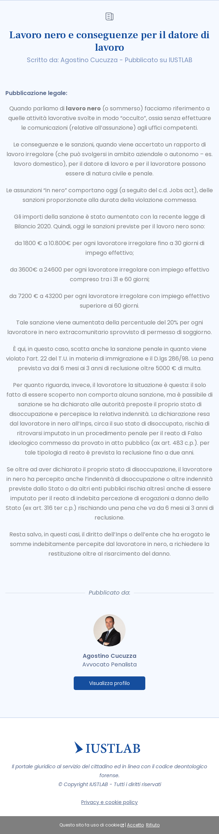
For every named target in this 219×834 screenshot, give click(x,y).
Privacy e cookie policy (109, 802)
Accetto (135, 825)
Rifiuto (153, 825)
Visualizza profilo (109, 683)
